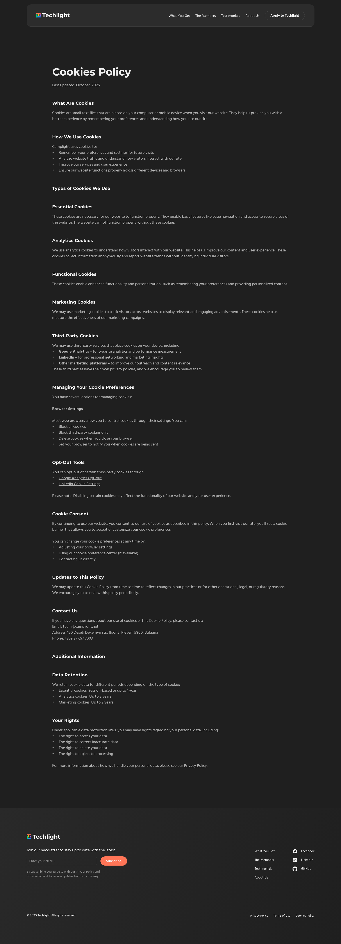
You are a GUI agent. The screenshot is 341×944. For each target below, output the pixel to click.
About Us (252, 15)
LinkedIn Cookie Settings (79, 484)
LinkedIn (307, 859)
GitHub (306, 868)
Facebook (307, 851)
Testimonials (230, 15)
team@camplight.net (80, 626)
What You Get (179, 15)
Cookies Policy (305, 915)
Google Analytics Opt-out (80, 478)
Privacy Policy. (195, 765)
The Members (205, 15)
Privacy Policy (259, 915)
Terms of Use (281, 915)
